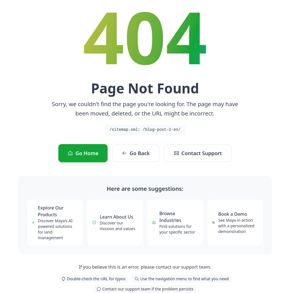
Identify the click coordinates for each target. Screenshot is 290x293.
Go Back (136, 153)
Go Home (82, 153)
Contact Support (198, 153)
